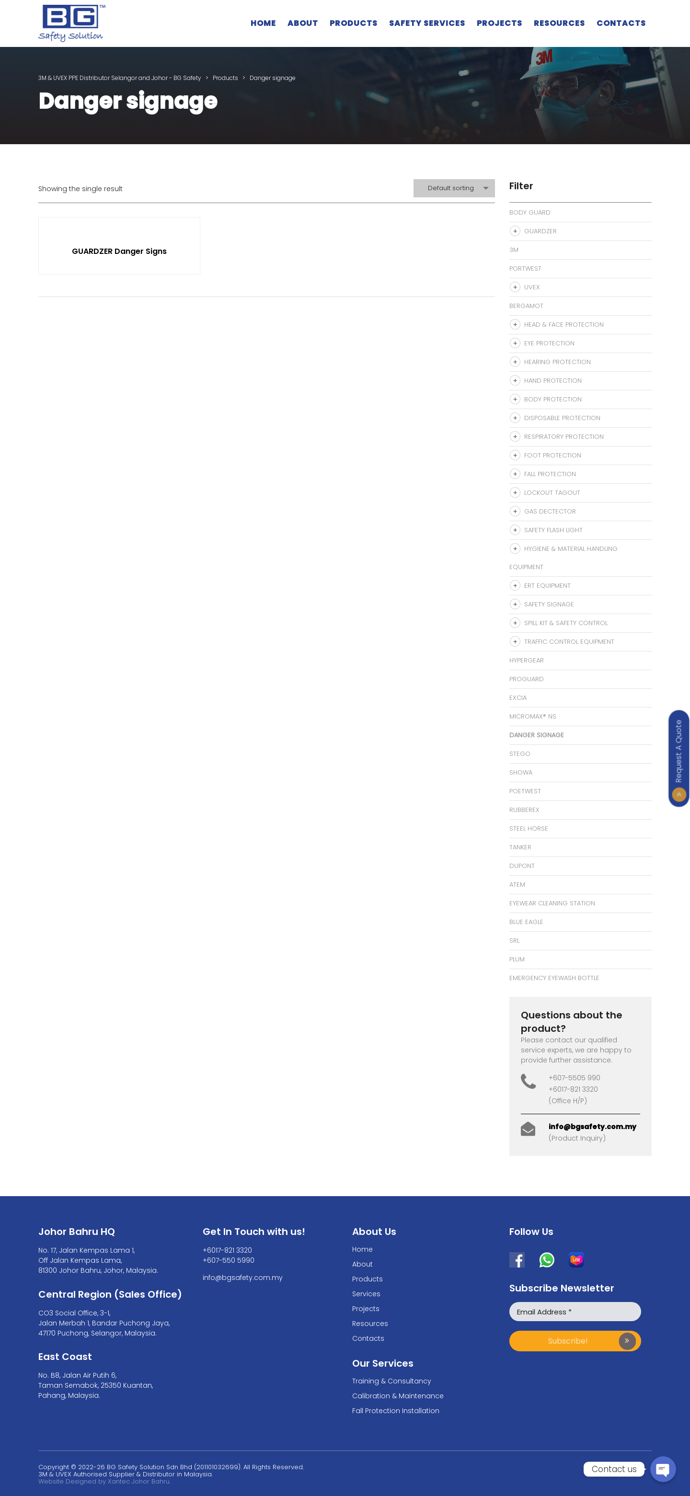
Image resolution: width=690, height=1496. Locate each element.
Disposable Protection (562, 418)
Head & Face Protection (564, 324)
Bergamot (526, 305)
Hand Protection (553, 380)
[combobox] (454, 188)
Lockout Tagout (552, 492)
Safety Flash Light (553, 530)
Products (354, 23)
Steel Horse (528, 828)
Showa (520, 772)
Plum (517, 959)
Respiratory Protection (564, 436)
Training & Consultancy (391, 1381)
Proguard (526, 679)
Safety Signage (549, 604)
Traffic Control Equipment (569, 641)
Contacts (621, 23)
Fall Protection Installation (395, 1411)
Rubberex (524, 809)
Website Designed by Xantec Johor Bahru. (104, 1481)
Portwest (525, 268)
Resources (559, 23)
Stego (519, 753)
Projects (499, 23)
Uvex (532, 287)
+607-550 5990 (228, 1260)
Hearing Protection (557, 361)
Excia (518, 697)
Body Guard (530, 212)
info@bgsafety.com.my (592, 1126)
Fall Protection (550, 474)
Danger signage (536, 735)
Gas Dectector (550, 511)
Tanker (520, 847)
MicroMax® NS (532, 716)
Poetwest (525, 791)
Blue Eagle (526, 921)
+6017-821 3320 (227, 1250)
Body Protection (553, 399)
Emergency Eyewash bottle (554, 977)
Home (263, 23)
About (303, 23)
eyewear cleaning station (552, 903)
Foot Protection (552, 455)
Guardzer (540, 231)
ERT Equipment (547, 585)
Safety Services (427, 23)
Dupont (522, 865)
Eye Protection (549, 343)
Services (366, 1294)
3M (513, 249)
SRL (514, 940)
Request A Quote (678, 751)
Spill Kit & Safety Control (566, 623)
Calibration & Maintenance (398, 1396)
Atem (517, 884)
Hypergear (526, 660)
